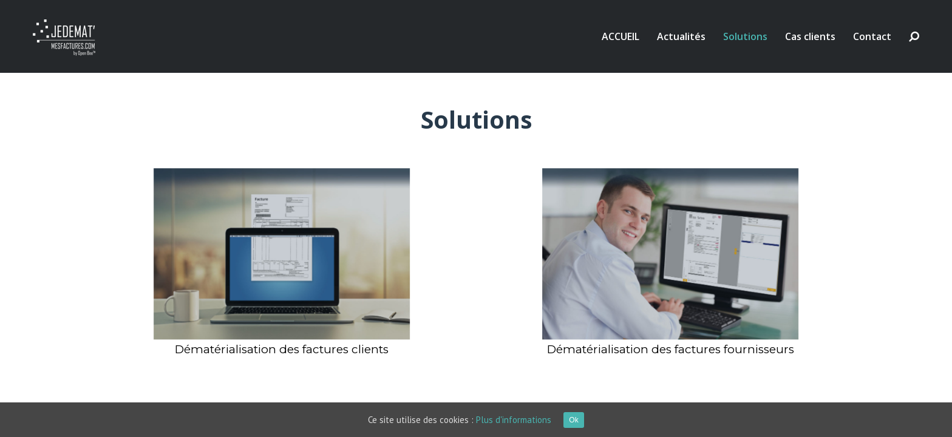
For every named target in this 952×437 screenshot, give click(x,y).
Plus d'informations (513, 419)
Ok (573, 420)
